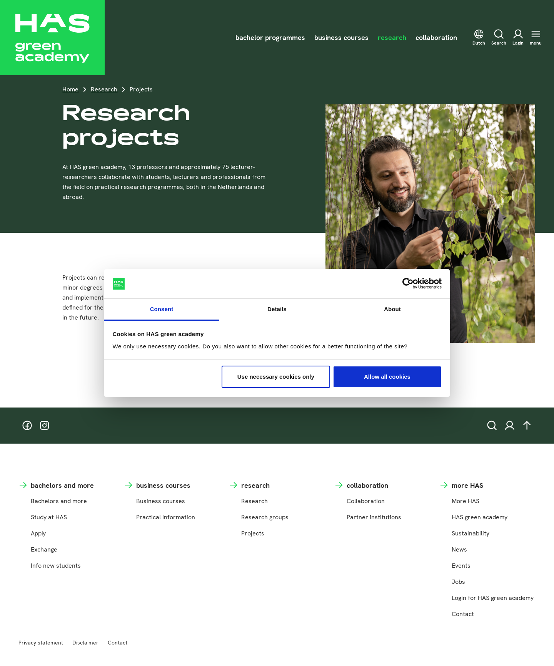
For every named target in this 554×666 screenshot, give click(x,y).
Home (70, 89)
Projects (252, 533)
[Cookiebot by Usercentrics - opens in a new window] (408, 284)
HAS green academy (479, 517)
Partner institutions (374, 517)
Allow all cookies (387, 376)
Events (461, 566)
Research (104, 89)
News (459, 549)
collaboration (436, 37)
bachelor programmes (270, 37)
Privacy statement (40, 642)
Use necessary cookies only (275, 376)
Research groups (265, 517)
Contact (463, 614)
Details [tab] (277, 309)
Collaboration (366, 501)
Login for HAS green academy (493, 598)
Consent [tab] (162, 309)
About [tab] (392, 309)
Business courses (160, 501)
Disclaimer (85, 642)
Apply (38, 533)
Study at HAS (49, 517)
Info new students (56, 566)
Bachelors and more (59, 501)
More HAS (465, 501)
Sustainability (470, 533)
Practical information (165, 517)
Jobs (458, 582)
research (392, 37)
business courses (341, 37)
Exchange (44, 549)
